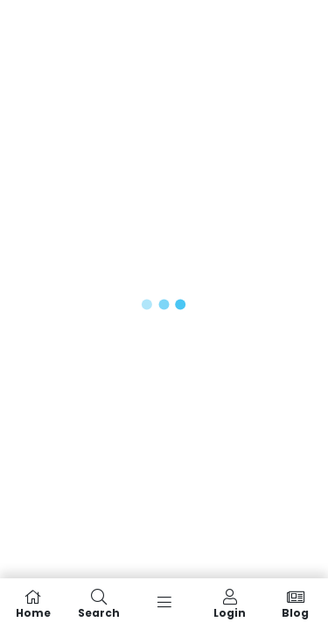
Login (229, 604)
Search (98, 604)
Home (33, 604)
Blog (295, 604)
